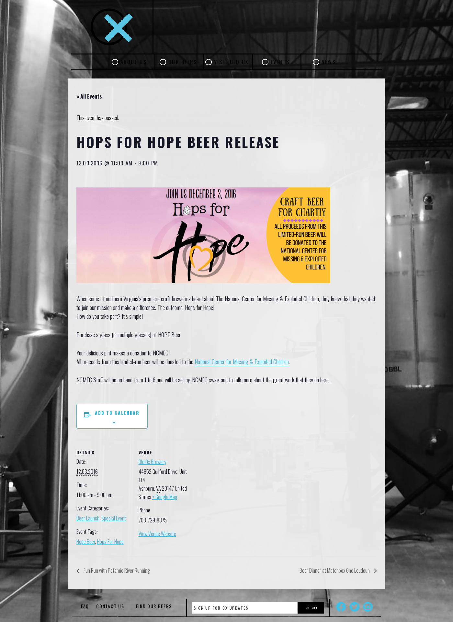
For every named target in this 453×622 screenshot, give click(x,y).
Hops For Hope (110, 541)
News (329, 62)
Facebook (341, 607)
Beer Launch (87, 518)
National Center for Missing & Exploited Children (242, 361)
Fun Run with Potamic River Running (116, 570)
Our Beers (182, 62)
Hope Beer (85, 541)
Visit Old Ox (231, 62)
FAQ (85, 606)
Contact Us (110, 606)
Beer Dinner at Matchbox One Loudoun (335, 570)
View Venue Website (157, 534)
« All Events (89, 96)
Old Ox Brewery (152, 462)
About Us (133, 62)
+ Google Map (164, 497)
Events (280, 62)
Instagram (368, 607)
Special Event (113, 518)
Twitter (354, 607)
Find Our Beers (154, 606)
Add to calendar (117, 412)
